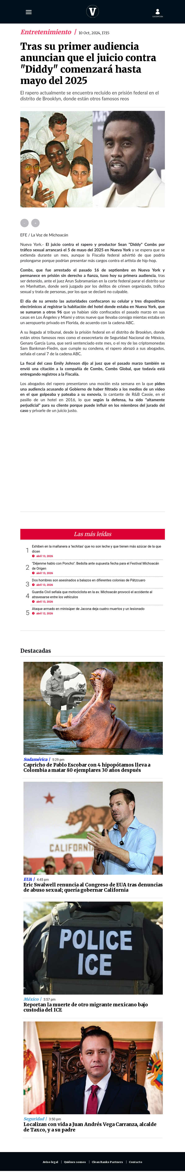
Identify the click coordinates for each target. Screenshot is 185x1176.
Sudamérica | (37, 759)
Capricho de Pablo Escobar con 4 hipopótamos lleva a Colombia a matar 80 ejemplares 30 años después (86, 767)
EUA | (29, 879)
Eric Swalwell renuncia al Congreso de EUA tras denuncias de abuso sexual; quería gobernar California (93, 887)
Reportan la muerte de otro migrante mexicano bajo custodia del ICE (85, 1007)
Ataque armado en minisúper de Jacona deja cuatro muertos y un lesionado (88, 609)
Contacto (135, 1162)
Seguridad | (35, 1118)
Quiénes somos (75, 1162)
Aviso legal (50, 1162)
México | (32, 999)
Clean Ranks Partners (107, 1162)
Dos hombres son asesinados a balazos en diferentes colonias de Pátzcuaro (88, 580)
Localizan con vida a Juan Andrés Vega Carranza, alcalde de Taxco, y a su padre (90, 1127)
